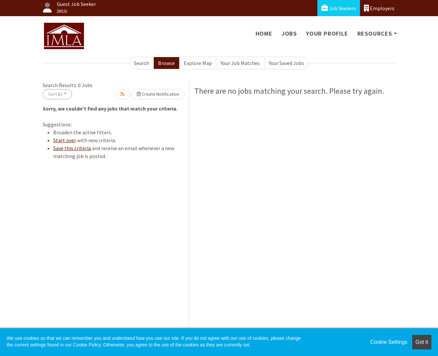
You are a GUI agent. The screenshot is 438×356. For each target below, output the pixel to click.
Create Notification (158, 94)
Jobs (289, 33)
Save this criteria (72, 148)
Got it (422, 342)
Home (264, 33)
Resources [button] (374, 33)
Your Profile (327, 33)
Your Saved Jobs (286, 63)
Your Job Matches (240, 63)
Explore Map (198, 63)
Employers (379, 8)
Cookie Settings (388, 342)
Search (141, 63)
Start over (64, 140)
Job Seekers (338, 8)
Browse (166, 63)
